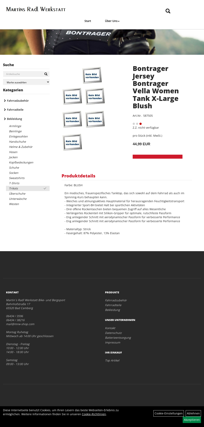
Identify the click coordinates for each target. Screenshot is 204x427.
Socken (13, 173)
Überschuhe (17, 193)
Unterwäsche (17, 199)
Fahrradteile (15, 109)
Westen (14, 204)
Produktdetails (78, 176)
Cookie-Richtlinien (94, 414)
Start (87, 21)
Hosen (13, 152)
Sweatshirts (17, 178)
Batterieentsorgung (118, 337)
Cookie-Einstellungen (169, 413)
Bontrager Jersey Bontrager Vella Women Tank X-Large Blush (156, 87)
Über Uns (112, 21)
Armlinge (15, 126)
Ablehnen (193, 413)
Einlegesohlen (18, 136)
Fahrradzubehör (18, 101)
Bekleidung (14, 119)
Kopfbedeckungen (21, 162)
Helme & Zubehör (20, 147)
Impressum (112, 342)
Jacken (13, 157)
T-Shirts (14, 183)
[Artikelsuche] (168, 11)
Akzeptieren (192, 420)
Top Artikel (112, 360)
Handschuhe (17, 141)
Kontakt (110, 328)
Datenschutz (113, 333)
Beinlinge (15, 131)
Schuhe (14, 167)
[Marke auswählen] (26, 82)
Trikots (13, 188)
